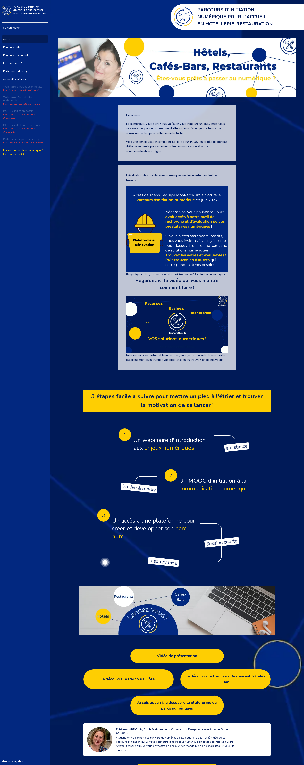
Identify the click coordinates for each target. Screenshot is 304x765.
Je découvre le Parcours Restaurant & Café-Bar (225, 679)
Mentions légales (12, 761)
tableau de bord (168, 355)
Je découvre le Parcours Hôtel (128, 679)
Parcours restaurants (16, 55)
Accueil (7, 39)
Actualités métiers (14, 79)
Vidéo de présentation (177, 655)
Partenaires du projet (16, 71)
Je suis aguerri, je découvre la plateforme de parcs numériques (177, 705)
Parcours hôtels (13, 47)
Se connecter (11, 28)
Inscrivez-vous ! (12, 63)
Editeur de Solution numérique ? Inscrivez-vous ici (23, 152)
